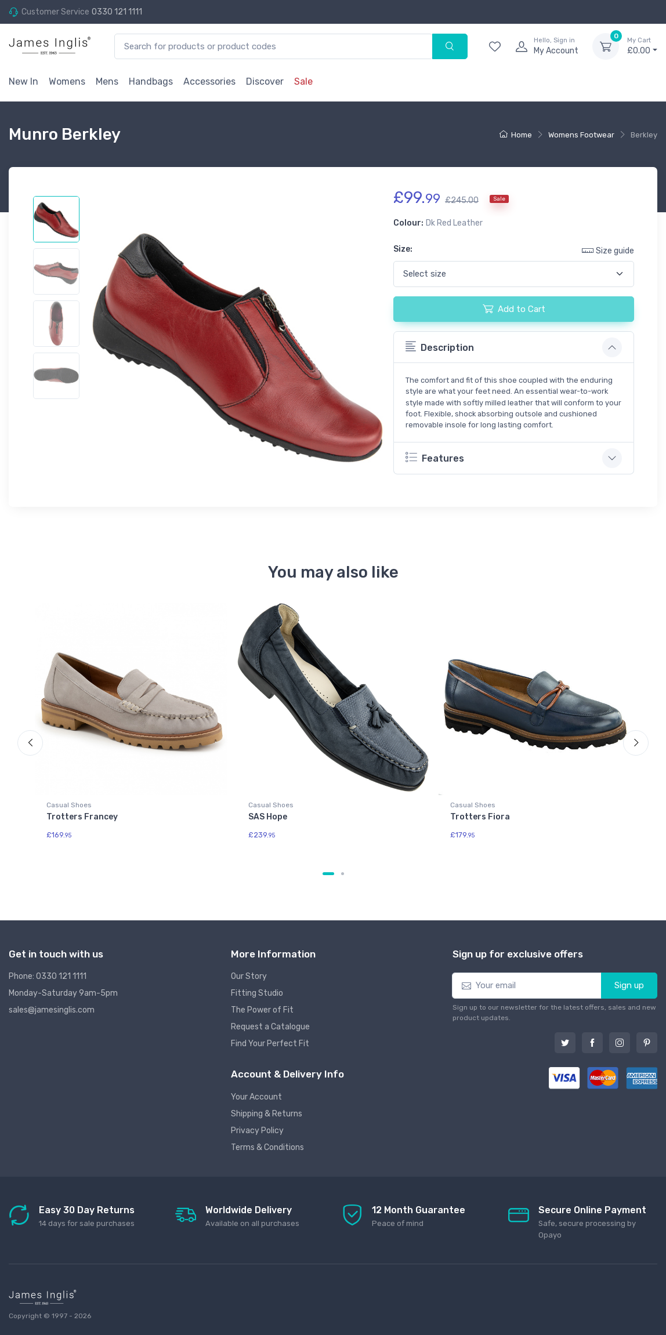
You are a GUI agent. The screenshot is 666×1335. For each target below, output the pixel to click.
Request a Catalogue (270, 1027)
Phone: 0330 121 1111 (47, 976)
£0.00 (642, 46)
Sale (303, 81)
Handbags (151, 81)
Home (516, 134)
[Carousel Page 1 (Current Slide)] (328, 873)
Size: (402, 249)
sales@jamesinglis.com (52, 1010)
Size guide (608, 250)
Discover (265, 81)
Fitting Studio (257, 993)
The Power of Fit (262, 1010)
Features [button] (435, 457)
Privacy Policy (257, 1131)
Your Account (256, 1097)
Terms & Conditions (267, 1147)
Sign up (629, 985)
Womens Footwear (581, 134)
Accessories (209, 81)
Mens (107, 81)
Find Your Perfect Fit (270, 1044)
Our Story (249, 976)
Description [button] (440, 347)
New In (23, 81)
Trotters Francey (82, 817)
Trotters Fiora (480, 817)
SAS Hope (267, 817)
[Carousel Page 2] (342, 873)
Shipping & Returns (266, 1114)
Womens (67, 81)
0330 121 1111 (117, 12)
